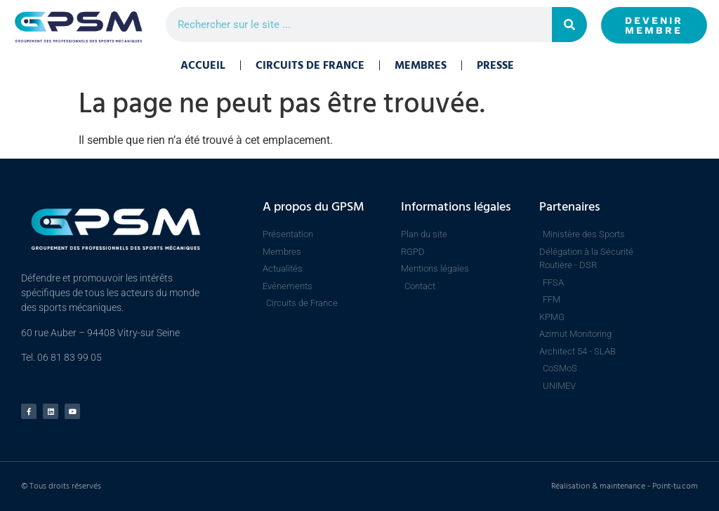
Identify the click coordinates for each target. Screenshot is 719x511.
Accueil (202, 65)
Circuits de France (310, 65)
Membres (421, 65)
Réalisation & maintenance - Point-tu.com (624, 486)
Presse (495, 65)
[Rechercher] (569, 24)
